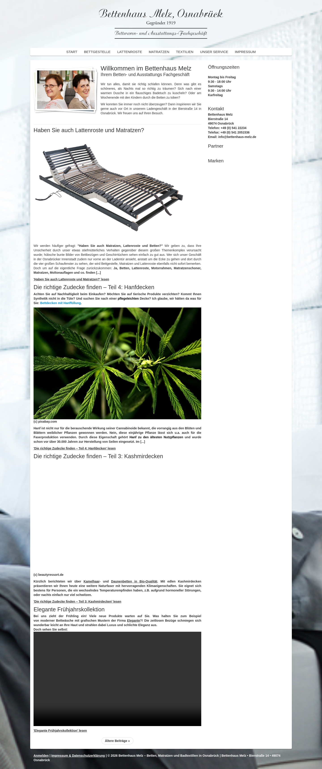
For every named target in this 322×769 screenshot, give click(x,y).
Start (71, 52)
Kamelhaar (92, 581)
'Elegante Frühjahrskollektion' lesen (60, 730)
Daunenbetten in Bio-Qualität (134, 581)
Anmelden (41, 755)
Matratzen (159, 52)
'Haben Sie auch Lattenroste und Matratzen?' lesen (71, 279)
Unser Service (214, 52)
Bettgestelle (97, 52)
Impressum (245, 52)
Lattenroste (129, 52)
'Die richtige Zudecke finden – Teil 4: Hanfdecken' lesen (75, 448)
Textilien (184, 52)
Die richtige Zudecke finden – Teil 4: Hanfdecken (94, 287)
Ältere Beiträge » (117, 741)
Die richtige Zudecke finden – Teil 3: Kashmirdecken (98, 456)
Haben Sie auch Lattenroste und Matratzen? (89, 130)
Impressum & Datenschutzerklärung (78, 755)
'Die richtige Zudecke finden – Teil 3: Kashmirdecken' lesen (77, 601)
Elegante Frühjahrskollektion (69, 609)
